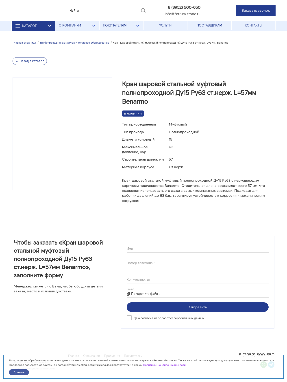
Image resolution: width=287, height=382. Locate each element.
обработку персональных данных (181, 318)
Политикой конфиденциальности (164, 364)
